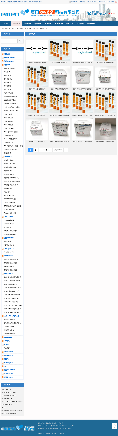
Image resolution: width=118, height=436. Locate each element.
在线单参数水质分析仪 (11, 185)
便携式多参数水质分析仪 (11, 178)
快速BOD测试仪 (9, 220)
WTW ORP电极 (9, 128)
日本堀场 (7, 341)
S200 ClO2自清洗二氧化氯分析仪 (14, 280)
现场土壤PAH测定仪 (10, 234)
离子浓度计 (7, 86)
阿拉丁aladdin (8, 373)
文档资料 (80, 24)
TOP (114, 427)
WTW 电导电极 (8, 121)
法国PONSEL (8, 156)
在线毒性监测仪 (9, 326)
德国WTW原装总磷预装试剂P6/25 (59, 89)
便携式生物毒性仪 (9, 319)
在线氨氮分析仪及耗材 (11, 103)
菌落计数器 (7, 89)
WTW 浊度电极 (8, 125)
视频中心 (48, 24)
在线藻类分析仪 (9, 266)
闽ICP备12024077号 (57, 433)
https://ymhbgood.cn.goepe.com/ (12, 410)
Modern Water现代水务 (11, 316)
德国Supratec (8, 273)
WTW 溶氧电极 (8, 118)
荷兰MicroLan (8, 256)
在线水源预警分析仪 (10, 231)
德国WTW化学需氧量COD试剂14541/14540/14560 (105, 89)
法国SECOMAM (9, 217)
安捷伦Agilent (8, 362)
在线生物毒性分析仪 (10, 263)
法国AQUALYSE (9, 248)
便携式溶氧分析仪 (9, 164)
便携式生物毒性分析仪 (11, 259)
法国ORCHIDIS (9, 238)
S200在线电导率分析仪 (11, 302)
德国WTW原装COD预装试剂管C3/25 (82, 142)
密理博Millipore (9, 61)
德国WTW (28, 28)
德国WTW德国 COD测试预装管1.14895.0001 (105, 115)
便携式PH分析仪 (9, 160)
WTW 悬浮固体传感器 (11, 132)
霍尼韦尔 (7, 344)
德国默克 (7, 54)
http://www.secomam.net (9, 413)
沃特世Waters (8, 352)
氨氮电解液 (7, 153)
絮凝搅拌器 (7, 241)
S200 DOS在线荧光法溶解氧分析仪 (15, 295)
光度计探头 (7, 192)
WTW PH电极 (8, 114)
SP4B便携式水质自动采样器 (13, 305)
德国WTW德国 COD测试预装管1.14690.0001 (82, 115)
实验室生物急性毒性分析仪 (12, 323)
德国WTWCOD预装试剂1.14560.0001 (59, 63)
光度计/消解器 (8, 93)
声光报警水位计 (9, 252)
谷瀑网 (47, 433)
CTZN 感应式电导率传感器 (12, 206)
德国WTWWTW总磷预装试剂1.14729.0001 (105, 142)
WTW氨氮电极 (8, 135)
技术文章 (69, 24)
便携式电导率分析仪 (10, 167)
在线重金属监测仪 (9, 333)
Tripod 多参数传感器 (10, 213)
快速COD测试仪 (9, 224)
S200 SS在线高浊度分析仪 (12, 298)
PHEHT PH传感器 (9, 195)
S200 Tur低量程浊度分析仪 (12, 288)
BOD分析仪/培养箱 (10, 100)
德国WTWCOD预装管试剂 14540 (37, 142)
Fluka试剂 (7, 348)
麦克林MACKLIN (9, 370)
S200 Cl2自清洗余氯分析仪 (12, 309)
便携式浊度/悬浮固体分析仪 (12, 181)
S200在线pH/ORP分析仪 (12, 291)
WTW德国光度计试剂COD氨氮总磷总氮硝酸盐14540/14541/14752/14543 (82, 63)
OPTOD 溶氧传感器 (10, 199)
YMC (5, 366)
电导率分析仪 (8, 79)
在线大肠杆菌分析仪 (10, 270)
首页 (13, 28)
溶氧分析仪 (7, 75)
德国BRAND (8, 337)
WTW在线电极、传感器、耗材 (13, 146)
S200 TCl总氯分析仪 (10, 284)
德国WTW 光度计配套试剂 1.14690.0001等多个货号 (105, 63)
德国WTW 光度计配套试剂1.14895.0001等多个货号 (36, 115)
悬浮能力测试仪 (9, 245)
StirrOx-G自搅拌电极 (10, 139)
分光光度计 (7, 227)
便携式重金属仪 (9, 330)
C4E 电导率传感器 (10, 202)
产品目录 (27, 24)
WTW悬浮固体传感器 (10, 149)
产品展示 (16, 24)
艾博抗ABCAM (8, 377)
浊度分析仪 (7, 82)
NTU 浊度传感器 (9, 209)
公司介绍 (38, 24)
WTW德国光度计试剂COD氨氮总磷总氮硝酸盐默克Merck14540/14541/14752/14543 (37, 63)
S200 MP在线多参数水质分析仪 (14, 277)
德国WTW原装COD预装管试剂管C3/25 (82, 89)
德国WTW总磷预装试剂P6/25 (59, 141)
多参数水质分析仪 (9, 68)
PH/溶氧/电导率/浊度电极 (12, 107)
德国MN (6, 359)
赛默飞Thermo (8, 355)
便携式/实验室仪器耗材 (11, 111)
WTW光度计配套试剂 (40, 28)
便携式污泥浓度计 (9, 174)
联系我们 (91, 24)
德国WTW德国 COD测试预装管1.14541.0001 (60, 115)
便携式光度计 (8, 171)
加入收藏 (111, 2)
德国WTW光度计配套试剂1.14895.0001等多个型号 (37, 89)
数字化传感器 (8, 188)
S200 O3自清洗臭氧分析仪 (12, 312)
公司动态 (59, 24)
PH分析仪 (7, 72)
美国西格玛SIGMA (10, 57)
